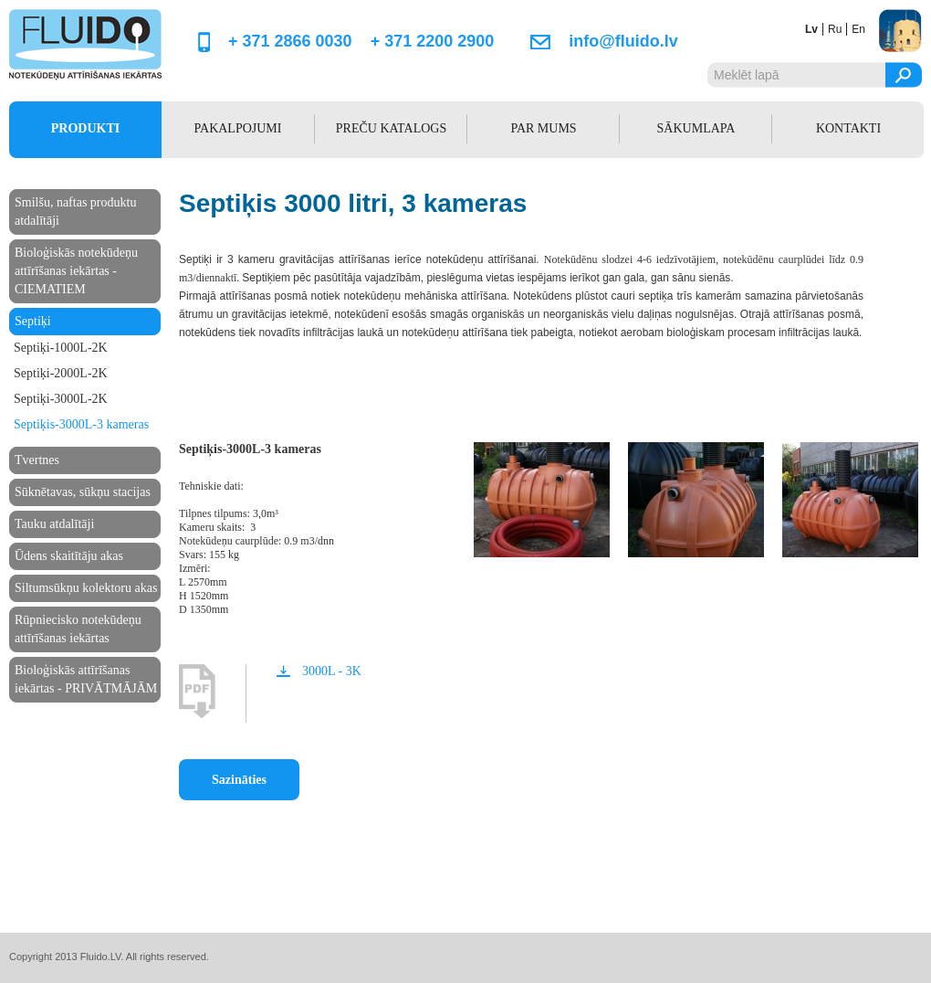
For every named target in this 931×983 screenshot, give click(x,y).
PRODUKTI (85, 128)
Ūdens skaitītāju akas (69, 556)
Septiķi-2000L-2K (61, 373)
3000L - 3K (331, 671)
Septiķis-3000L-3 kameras (81, 424)
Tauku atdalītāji (54, 524)
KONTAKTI (848, 128)
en (858, 29)
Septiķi (33, 321)
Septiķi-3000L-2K (61, 399)
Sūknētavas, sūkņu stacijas (83, 492)
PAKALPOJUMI (238, 128)
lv (811, 29)
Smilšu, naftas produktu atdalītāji (75, 211)
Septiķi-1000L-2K (61, 347)
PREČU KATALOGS (391, 128)
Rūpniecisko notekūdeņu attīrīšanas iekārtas (78, 629)
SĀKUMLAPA (696, 128)
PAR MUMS (543, 128)
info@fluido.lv (623, 41)
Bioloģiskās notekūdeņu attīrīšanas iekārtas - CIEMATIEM (76, 271)
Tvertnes (37, 460)
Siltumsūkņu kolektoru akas (86, 588)
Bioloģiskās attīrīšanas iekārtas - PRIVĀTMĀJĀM (86, 679)
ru (835, 29)
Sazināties (239, 780)
